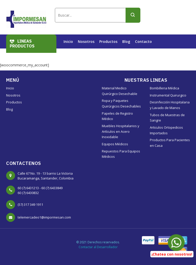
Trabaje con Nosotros (83, 55)
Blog (126, 41)
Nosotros (86, 41)
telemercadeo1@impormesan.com (44, 217)
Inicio (68, 41)
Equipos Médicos (115, 144)
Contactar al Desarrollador (98, 247)
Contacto (143, 41)
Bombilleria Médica (164, 88)
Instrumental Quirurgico (168, 95)
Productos (108, 41)
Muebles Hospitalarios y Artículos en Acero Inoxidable (120, 131)
